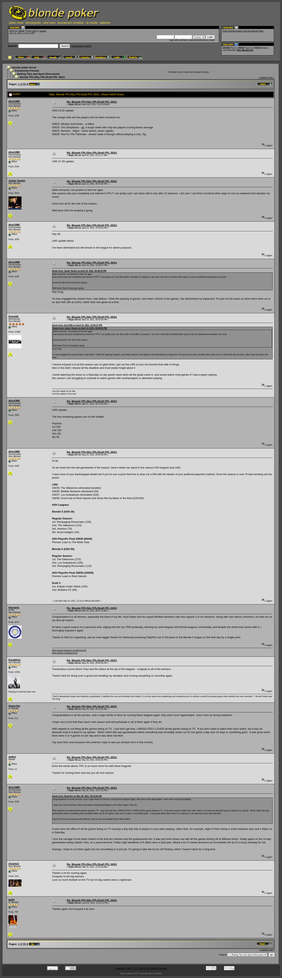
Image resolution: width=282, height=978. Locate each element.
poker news (16, 22)
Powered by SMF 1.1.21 (126, 968)
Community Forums (26, 70)
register (42, 31)
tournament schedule (71, 22)
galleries (105, 22)
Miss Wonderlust (245, 50)
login (34, 31)
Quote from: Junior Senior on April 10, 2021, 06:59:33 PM (79, 271)
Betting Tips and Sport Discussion (38, 73)
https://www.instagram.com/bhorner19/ (69, 650)
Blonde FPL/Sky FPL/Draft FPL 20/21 (42, 77)
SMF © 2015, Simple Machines (153, 968)
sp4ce (12, 756)
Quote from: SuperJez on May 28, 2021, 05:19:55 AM (77, 796)
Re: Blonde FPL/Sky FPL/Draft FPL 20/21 (92, 101)
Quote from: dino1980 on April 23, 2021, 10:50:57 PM (77, 325)
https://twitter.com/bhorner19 (64, 653)
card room (49, 22)
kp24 (11, 899)
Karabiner (14, 659)
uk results (92, 22)
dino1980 (14, 101)
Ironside (13, 316)
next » (271, 77)
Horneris (13, 607)
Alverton (13, 863)
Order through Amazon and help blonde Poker (242, 31)
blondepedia (33, 22)
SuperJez (14, 705)
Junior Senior (16, 180)
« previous (263, 77)
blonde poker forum (24, 67)
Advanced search (81, 45)
